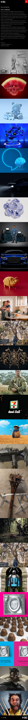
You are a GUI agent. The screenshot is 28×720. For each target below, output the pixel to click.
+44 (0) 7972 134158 (5, 45)
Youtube (5, 717)
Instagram (3, 717)
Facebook (1, 717)
